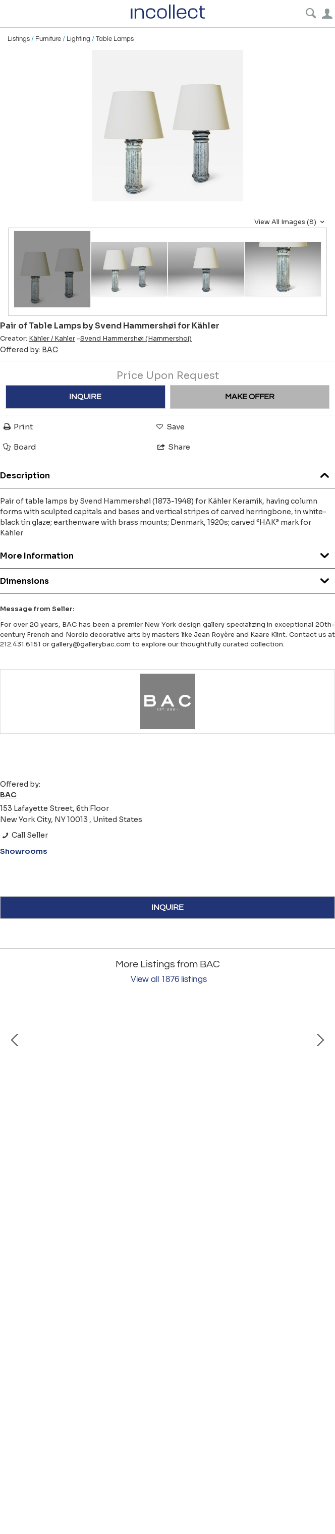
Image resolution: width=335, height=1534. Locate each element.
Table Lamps (115, 38)
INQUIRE (85, 397)
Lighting (78, 38)
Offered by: (29, 349)
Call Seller (24, 835)
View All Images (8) (290, 222)
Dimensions (167, 578)
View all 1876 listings (169, 979)
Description (167, 473)
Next (319, 1093)
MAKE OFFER (249, 397)
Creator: (37, 339)
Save (169, 426)
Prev (15, 1093)
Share (173, 447)
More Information (167, 553)
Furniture (48, 38)
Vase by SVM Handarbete (121, 1185)
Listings (19, 38)
